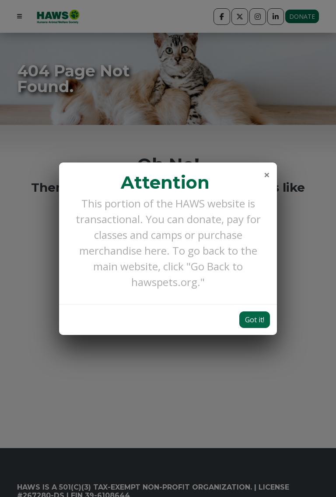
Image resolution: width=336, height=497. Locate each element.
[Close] (267, 137)
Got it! (254, 282)
